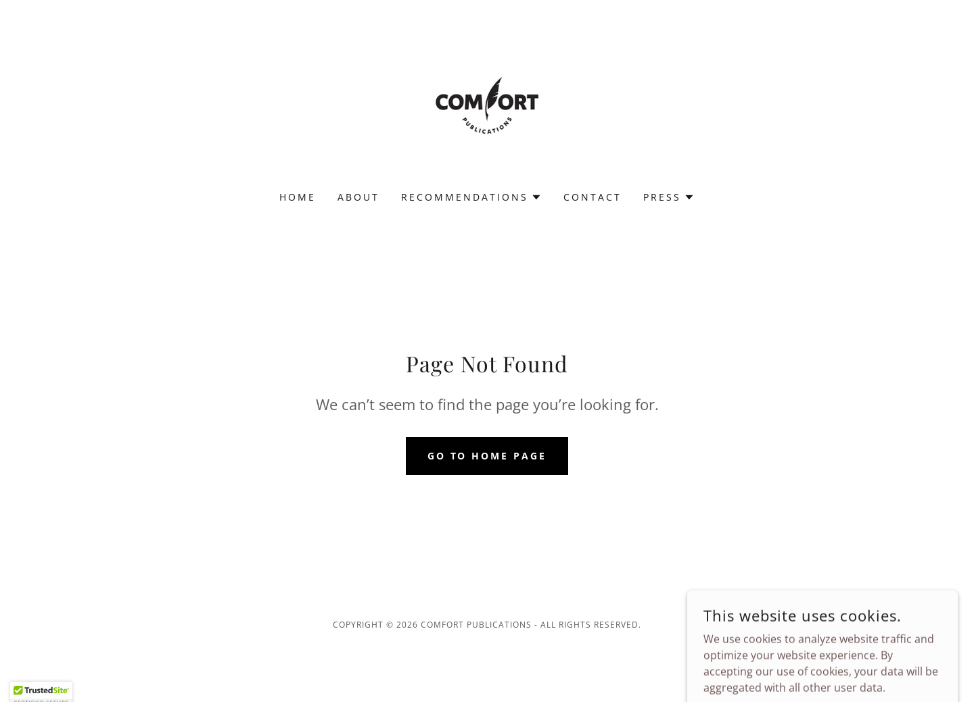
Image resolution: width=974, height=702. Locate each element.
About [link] (358, 197)
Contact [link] (592, 197)
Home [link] (297, 197)
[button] (471, 197)
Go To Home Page (487, 455)
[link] (487, 104)
